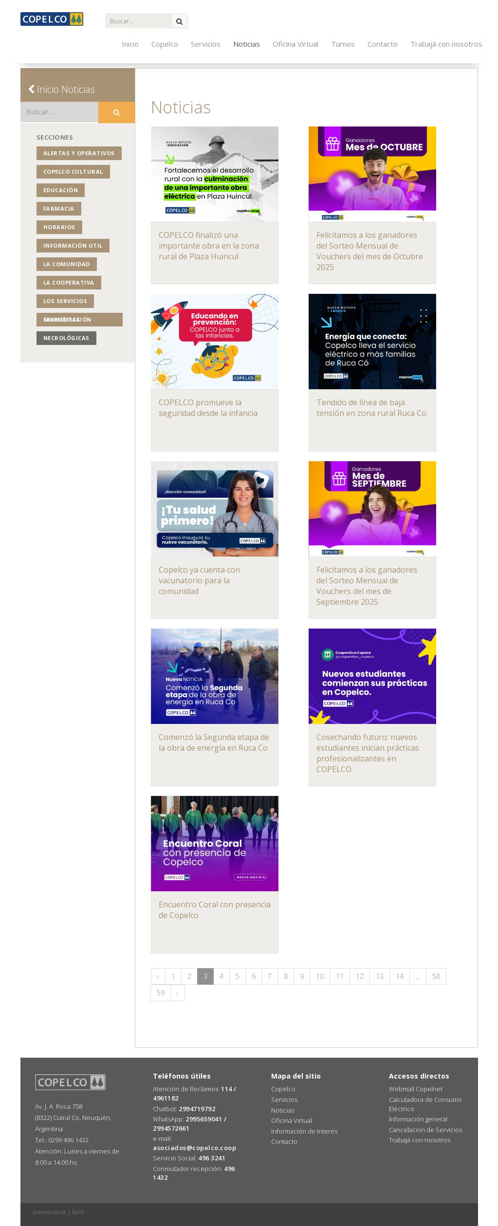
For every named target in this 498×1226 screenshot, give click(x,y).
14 (400, 976)
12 (360, 976)
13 (380, 976)
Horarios (59, 227)
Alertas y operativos (79, 153)
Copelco (164, 44)
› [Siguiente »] (178, 992)
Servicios (206, 44)
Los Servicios (65, 301)
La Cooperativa (68, 282)
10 (320, 976)
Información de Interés (304, 1131)
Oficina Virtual (295, 44)
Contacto (383, 44)
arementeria (49, 1212)
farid (78, 1212)
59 (161, 992)
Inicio (130, 44)
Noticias (246, 44)
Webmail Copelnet (416, 1088)
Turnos (343, 44)
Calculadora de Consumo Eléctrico (425, 1104)
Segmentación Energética (67, 319)
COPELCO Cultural (73, 171)
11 (340, 976)
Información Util (73, 245)
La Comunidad (66, 264)
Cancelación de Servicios (425, 1129)
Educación (60, 190)
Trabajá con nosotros (446, 44)
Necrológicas (66, 338)
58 (436, 976)
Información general (418, 1119)
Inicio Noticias (61, 89)
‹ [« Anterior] (158, 976)
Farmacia (58, 208)
